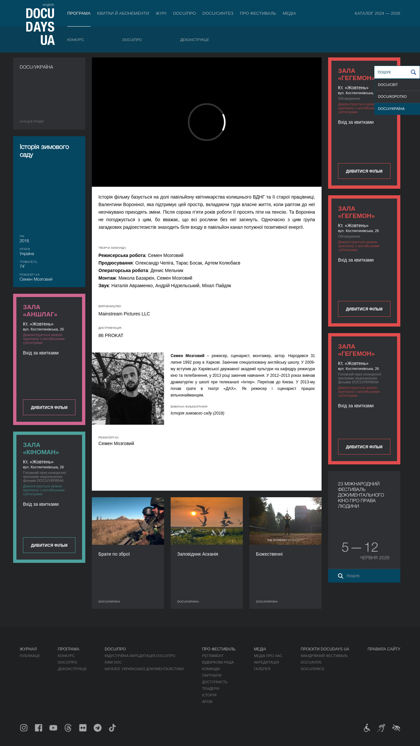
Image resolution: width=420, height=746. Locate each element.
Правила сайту (384, 649)
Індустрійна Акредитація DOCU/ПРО (140, 656)
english (48, 5)
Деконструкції (194, 40)
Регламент (213, 656)
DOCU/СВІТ (388, 85)
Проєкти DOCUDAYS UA (325, 649)
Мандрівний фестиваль (324, 656)
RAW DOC (113, 662)
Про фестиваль (258, 13)
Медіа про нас (268, 656)
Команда (211, 669)
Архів (207, 702)
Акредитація (266, 662)
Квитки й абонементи (123, 13)
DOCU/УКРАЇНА (391, 109)
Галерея (262, 669)
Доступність (215, 682)
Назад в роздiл (32, 121)
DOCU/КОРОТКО (392, 96)
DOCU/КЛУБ (311, 662)
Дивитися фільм (364, 171)
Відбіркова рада (218, 662)
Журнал (28, 649)
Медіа (289, 13)
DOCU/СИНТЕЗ (217, 13)
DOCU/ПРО (184, 13)
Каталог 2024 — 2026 (377, 13)
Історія (209, 695)
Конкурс (75, 40)
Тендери (210, 689)
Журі (161, 13)
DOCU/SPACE (313, 669)
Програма (79, 13)
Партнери (211, 675)
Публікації (29, 656)
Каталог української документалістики (144, 669)
